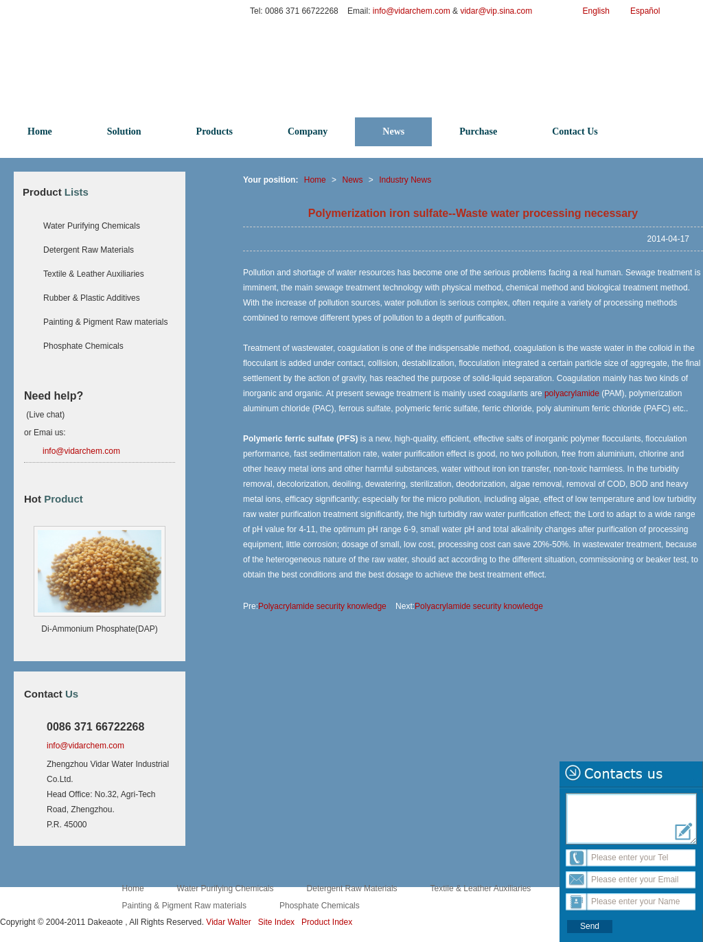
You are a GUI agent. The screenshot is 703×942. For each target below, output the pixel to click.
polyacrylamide (571, 393)
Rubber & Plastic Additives (91, 298)
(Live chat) (44, 415)
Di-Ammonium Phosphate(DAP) (99, 629)
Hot (53, 499)
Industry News (405, 180)
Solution (124, 131)
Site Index (276, 922)
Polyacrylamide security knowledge (322, 606)
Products (214, 131)
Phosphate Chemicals (83, 346)
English (596, 11)
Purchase (478, 131)
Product (56, 192)
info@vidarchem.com (412, 11)
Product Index (326, 922)
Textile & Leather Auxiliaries (93, 274)
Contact (51, 694)
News (393, 131)
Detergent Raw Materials (88, 250)
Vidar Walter (228, 922)
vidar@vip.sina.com (497, 11)
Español (645, 11)
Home (39, 131)
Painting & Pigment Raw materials (105, 322)
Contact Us (575, 131)
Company (307, 131)
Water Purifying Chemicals (91, 226)
